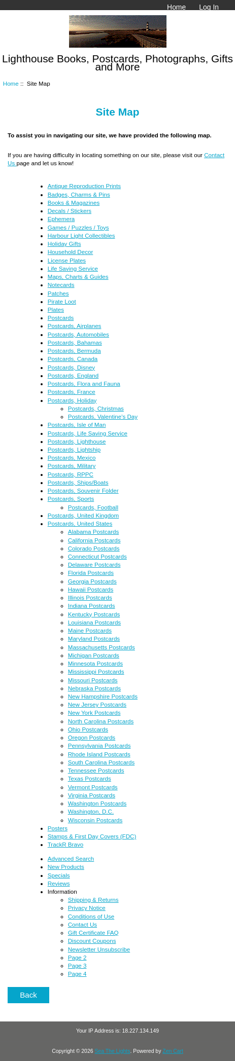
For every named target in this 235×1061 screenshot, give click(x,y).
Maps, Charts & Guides (78, 276)
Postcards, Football (93, 507)
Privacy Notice (87, 907)
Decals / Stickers (69, 210)
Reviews (59, 883)
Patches (58, 293)
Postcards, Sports (71, 498)
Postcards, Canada (73, 358)
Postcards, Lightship (74, 449)
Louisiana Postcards (94, 622)
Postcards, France (71, 391)
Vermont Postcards (93, 787)
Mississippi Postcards (96, 671)
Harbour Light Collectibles (81, 235)
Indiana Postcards (91, 605)
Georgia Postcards (92, 581)
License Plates (67, 260)
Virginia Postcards (91, 795)
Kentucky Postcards (94, 614)
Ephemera (61, 218)
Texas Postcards (89, 778)
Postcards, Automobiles (78, 334)
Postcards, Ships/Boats (78, 482)
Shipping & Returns (93, 899)
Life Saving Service (73, 268)
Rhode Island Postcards (99, 754)
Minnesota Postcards (95, 663)
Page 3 (77, 965)
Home (176, 7)
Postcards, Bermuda (74, 350)
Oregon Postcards (91, 737)
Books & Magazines (73, 202)
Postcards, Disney (71, 367)
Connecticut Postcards (97, 556)
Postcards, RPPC (70, 474)
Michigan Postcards (93, 655)
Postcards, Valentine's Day (103, 416)
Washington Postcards (97, 803)
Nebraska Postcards (94, 688)
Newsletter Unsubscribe (99, 949)
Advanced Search (71, 858)
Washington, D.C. (91, 811)
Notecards (61, 284)
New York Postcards (94, 712)
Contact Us (82, 924)
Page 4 (77, 973)
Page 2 (77, 957)
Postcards (61, 317)
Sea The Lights (112, 1051)
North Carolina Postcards (101, 721)
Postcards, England (73, 375)
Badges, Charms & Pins (79, 194)
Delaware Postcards (94, 564)
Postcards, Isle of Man (77, 424)
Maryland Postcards (94, 638)
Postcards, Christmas (96, 408)
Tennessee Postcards (96, 770)
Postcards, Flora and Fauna (84, 383)
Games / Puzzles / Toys (78, 227)
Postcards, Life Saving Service (87, 433)
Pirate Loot (62, 301)
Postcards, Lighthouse (77, 441)
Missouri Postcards (93, 680)
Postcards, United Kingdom (83, 515)
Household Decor (70, 251)
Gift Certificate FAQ (93, 932)
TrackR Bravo (65, 844)
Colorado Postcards (94, 548)
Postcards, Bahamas (75, 342)
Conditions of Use (91, 916)
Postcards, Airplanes (75, 325)
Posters (58, 828)
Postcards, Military (72, 465)
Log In (209, 7)
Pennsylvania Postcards (99, 745)
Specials (59, 875)
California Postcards (94, 540)
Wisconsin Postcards (95, 820)
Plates (56, 309)
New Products (66, 866)
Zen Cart (172, 1051)
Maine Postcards (90, 630)
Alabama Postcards (93, 531)
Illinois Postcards (90, 597)
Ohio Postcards (88, 729)
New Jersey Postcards (97, 704)
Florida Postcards (91, 572)
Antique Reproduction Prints (84, 185)
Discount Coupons (92, 940)
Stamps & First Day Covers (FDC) (92, 836)
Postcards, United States (80, 523)
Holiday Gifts (64, 243)
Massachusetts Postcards (101, 647)
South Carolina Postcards (101, 762)
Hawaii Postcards (91, 589)
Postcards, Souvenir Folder (83, 490)
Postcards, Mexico (72, 457)
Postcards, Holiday (72, 400)
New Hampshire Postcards (103, 696)
